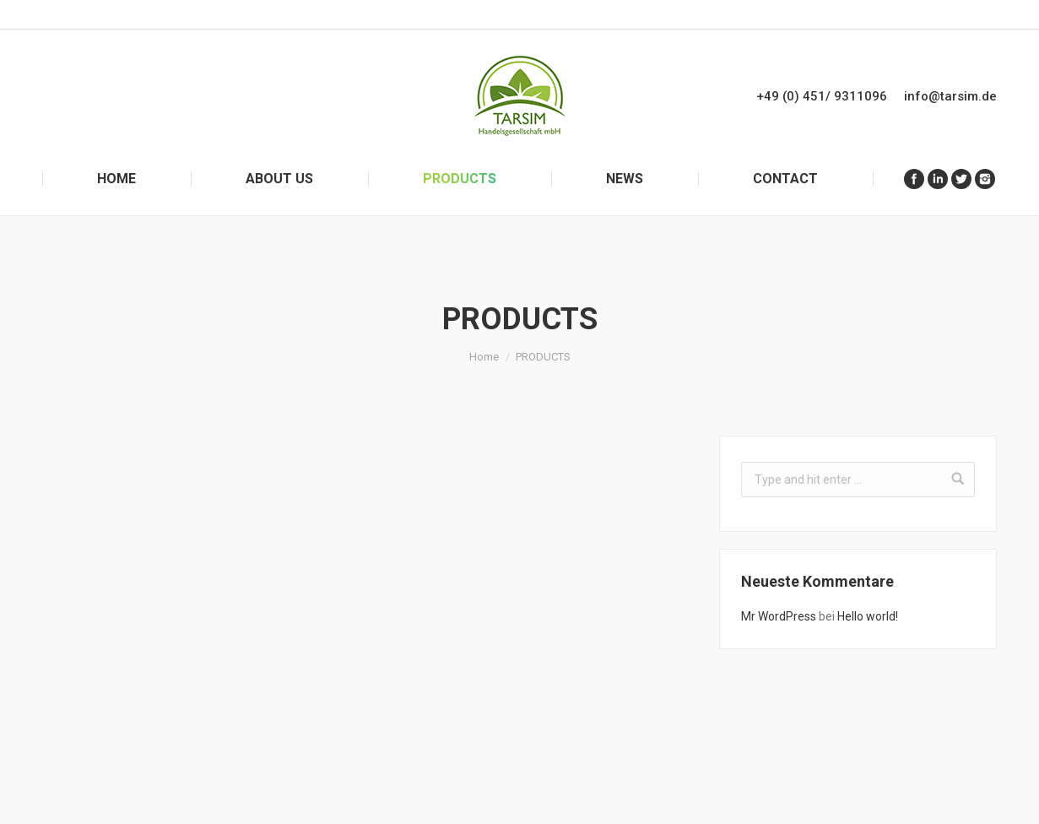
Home (484, 356)
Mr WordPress (778, 616)
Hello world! (867, 616)
